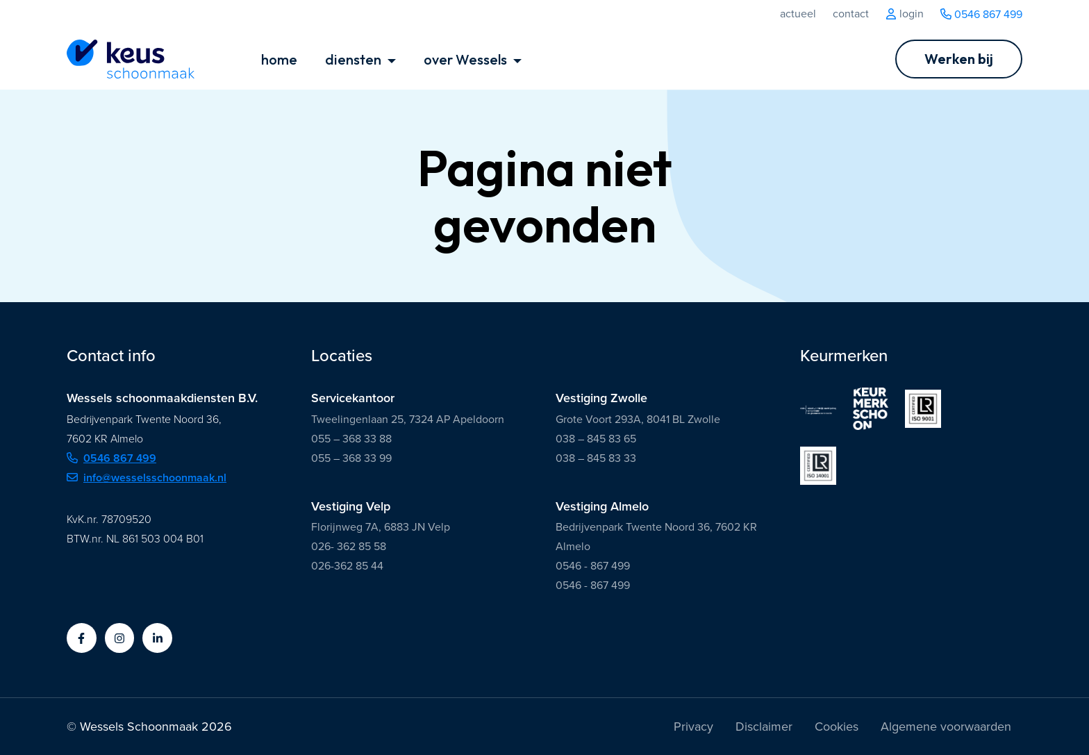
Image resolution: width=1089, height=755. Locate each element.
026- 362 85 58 (348, 546)
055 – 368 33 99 (351, 458)
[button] (82, 638)
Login (905, 13)
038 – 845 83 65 (596, 439)
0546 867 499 (981, 14)
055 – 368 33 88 (351, 439)
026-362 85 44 (347, 566)
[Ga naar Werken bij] (958, 59)
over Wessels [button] (467, 59)
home (279, 59)
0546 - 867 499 (593, 566)
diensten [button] (354, 59)
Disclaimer (763, 726)
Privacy (693, 726)
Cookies (836, 726)
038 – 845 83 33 (596, 458)
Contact (851, 13)
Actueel (798, 13)
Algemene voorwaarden (946, 726)
